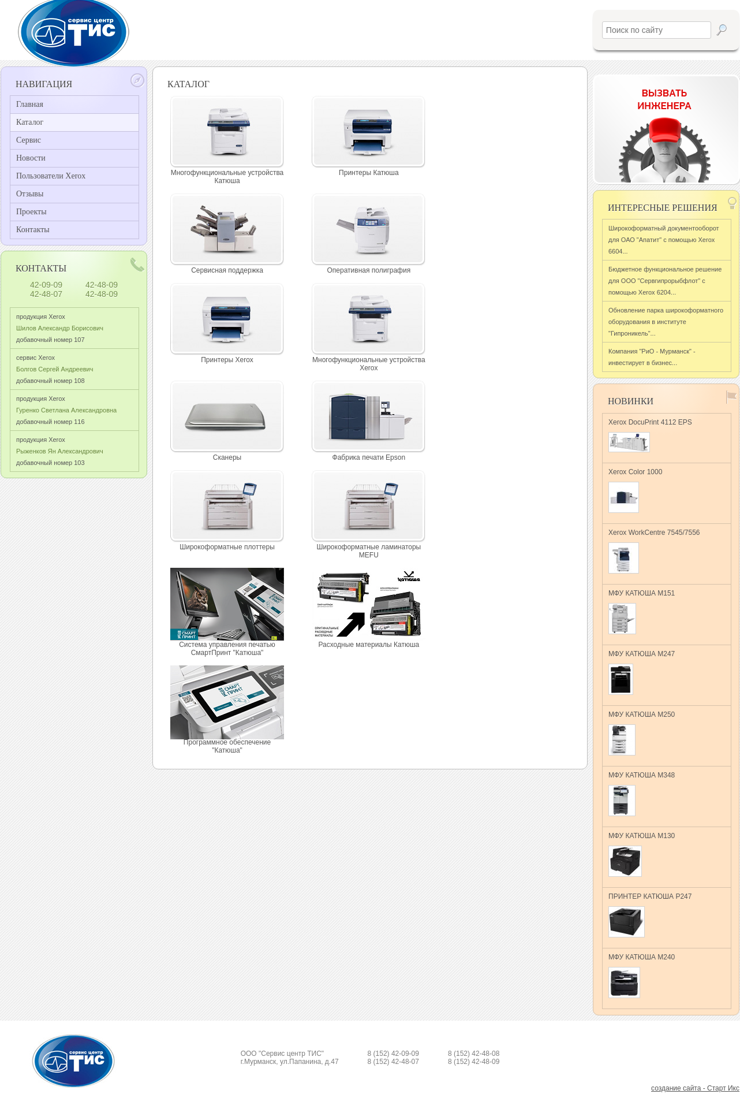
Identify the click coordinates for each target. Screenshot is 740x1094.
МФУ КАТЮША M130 (641, 854)
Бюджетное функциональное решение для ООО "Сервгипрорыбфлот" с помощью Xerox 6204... (665, 281)
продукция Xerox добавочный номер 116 (66, 410)
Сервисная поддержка (227, 270)
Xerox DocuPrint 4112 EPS (650, 435)
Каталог (29, 122)
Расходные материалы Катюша (368, 645)
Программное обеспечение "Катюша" (227, 746)
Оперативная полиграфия (368, 270)
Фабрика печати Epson (369, 457)
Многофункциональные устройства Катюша (227, 177)
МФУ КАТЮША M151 (641, 611)
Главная (29, 104)
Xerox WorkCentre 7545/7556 (654, 551)
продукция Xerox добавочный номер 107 (59, 328)
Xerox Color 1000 (635, 490)
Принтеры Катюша (369, 173)
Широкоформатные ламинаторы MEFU (368, 551)
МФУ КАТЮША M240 (641, 975)
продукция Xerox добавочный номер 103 (59, 451)
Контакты (33, 229)
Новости (31, 158)
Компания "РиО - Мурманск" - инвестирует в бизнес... (652, 357)
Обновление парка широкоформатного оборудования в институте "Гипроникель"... (665, 322)
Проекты (31, 211)
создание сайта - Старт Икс (695, 1088)
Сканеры (227, 457)
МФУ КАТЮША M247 (641, 672)
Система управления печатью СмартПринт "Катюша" (227, 649)
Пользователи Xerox (50, 176)
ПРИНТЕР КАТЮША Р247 (650, 914)
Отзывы (29, 193)
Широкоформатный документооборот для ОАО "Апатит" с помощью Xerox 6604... (663, 240)
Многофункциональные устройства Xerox (368, 364)
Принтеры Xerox (227, 360)
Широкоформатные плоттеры (227, 547)
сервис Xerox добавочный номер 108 (54, 369)
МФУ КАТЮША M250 (641, 733)
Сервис (28, 140)
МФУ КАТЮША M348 (641, 793)
